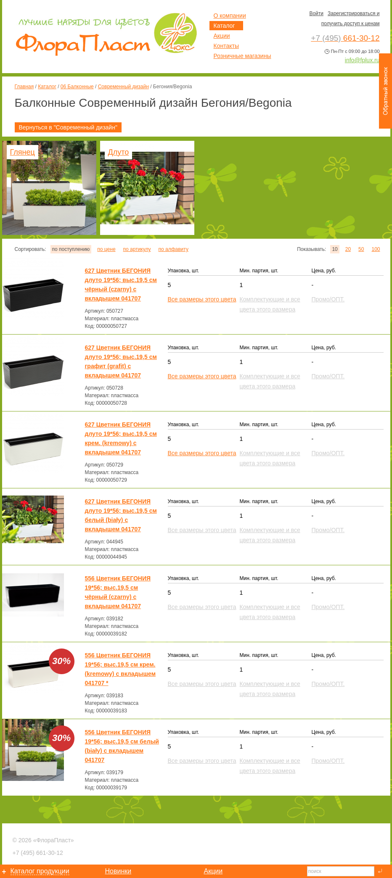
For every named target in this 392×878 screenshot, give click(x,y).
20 (348, 249)
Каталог (47, 87)
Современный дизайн (123, 87)
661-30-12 (38, 852)
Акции (222, 35)
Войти (316, 13)
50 (361, 249)
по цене (106, 249)
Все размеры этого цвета (202, 299)
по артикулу (137, 249)
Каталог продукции (40, 871)
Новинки (118, 871)
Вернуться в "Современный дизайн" (68, 127)
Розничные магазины (242, 56)
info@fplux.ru (362, 60)
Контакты (226, 45)
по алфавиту (173, 249)
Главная (24, 87)
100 (375, 249)
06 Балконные (77, 87)
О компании (230, 15)
